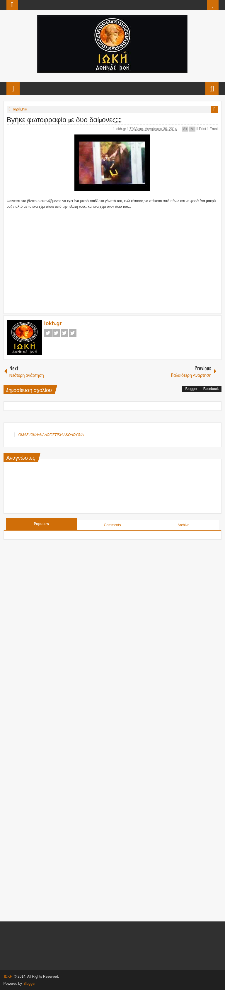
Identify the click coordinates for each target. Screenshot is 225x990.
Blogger (191, 389)
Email (212, 129)
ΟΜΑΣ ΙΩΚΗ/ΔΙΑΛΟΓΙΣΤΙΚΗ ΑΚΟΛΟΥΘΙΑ (51, 435)
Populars (41, 524)
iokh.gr (121, 129)
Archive (183, 525)
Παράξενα (19, 109)
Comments (112, 525)
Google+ (64, 333)
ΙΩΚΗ (8, 976)
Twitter (56, 333)
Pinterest (72, 333)
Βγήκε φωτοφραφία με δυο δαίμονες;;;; (64, 119)
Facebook (48, 333)
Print (201, 129)
